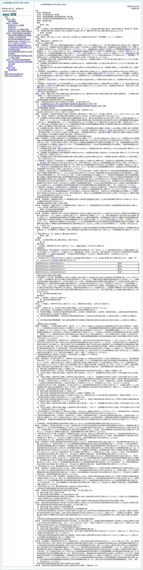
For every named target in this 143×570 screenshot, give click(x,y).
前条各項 (54, 199)
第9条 (53, 205)
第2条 (66, 45)
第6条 (79, 246)
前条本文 (54, 228)
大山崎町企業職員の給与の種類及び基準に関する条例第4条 (68, 106)
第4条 (40, 250)
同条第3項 (90, 199)
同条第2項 (60, 254)
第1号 (110, 130)
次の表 (101, 258)
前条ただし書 (59, 234)
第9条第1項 (92, 49)
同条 (134, 45)
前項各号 (105, 71)
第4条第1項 (78, 252)
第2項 (91, 83)
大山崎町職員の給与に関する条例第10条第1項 (63, 104)
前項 (48, 71)
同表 (55, 260)
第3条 (78, 258)
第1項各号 (74, 86)
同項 (52, 254)
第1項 (49, 79)
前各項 (40, 90)
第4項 (102, 49)
